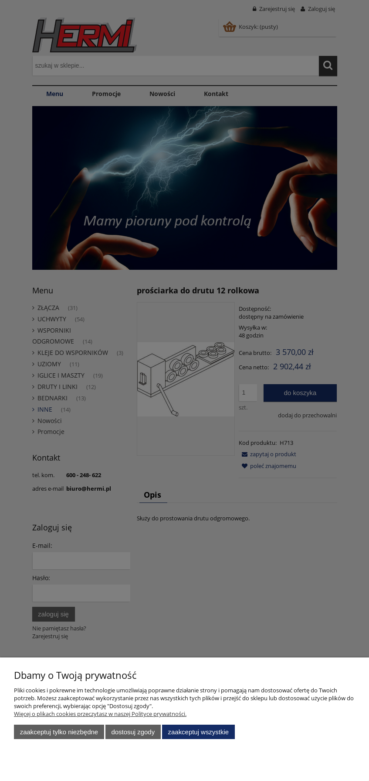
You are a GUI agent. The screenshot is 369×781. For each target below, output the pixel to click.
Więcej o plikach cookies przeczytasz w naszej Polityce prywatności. (100, 714)
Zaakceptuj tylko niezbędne (59, 732)
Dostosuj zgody (133, 732)
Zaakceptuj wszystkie (198, 732)
